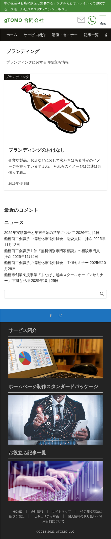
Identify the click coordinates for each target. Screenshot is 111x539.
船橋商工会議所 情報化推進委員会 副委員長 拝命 (48, 239)
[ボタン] (81, 22)
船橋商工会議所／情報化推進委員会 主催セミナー (46, 263)
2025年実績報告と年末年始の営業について (39, 232)
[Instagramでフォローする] (60, 315)
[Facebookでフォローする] (50, 315)
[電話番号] (92, 20)
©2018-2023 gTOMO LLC (55, 531)
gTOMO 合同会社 (24, 20)
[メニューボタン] (103, 20)
